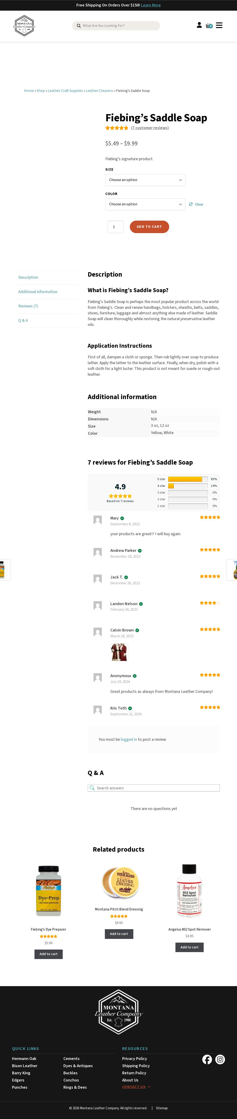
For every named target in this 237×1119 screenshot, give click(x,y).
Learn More (151, 5)
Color (111, 193)
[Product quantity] (116, 226)
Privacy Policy (134, 1058)
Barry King (21, 1072)
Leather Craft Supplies (65, 89)
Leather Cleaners (99, 89)
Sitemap (162, 1107)
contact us (134, 1086)
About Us (130, 1079)
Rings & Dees (75, 1086)
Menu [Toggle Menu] (219, 25)
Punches (19, 1086)
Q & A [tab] (23, 319)
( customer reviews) (150, 127)
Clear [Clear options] (199, 203)
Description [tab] (28, 276)
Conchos (71, 1079)
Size (109, 168)
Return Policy (134, 1072)
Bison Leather (24, 1065)
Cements (71, 1058)
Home (29, 89)
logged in (129, 738)
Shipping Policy (136, 1065)
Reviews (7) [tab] (28, 305)
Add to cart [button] (49, 953)
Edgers (18, 1079)
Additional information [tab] (37, 291)
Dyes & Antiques (78, 1065)
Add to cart (149, 225)
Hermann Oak (24, 1058)
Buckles (70, 1072)
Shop (41, 89)
